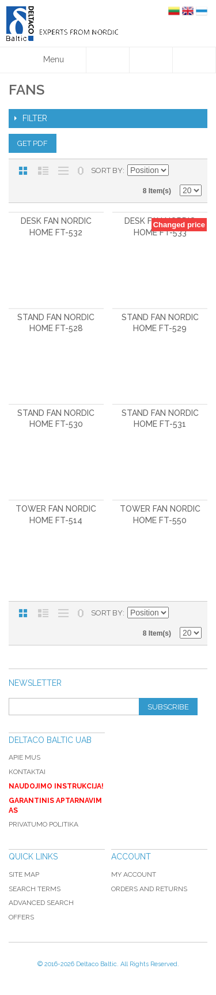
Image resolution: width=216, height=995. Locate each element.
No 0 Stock (80, 170)
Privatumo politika (43, 824)
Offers (21, 917)
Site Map (24, 874)
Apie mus (24, 757)
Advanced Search (41, 903)
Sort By (107, 170)
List (43, 170)
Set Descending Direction (179, 170)
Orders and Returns (149, 889)
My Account (133, 874)
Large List (63, 170)
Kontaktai (27, 772)
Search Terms (34, 889)
